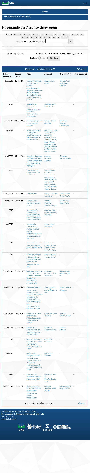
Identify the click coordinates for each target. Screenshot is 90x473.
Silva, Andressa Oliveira (49, 135)
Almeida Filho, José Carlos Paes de (65, 83)
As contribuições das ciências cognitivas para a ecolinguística (34, 245)
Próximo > (81, 69)
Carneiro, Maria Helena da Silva (50, 179)
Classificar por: (12, 54)
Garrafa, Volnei (49, 257)
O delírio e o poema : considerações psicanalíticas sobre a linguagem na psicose (34, 318)
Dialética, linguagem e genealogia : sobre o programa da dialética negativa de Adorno (34, 344)
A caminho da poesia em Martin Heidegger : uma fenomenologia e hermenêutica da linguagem (34, 161)
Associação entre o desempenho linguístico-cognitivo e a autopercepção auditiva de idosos (34, 135)
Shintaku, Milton (50, 210)
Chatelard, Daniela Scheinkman (64, 123)
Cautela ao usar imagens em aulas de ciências (33, 172)
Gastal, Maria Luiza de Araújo (49, 184)
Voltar (45, 12)
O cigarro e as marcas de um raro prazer (34, 203)
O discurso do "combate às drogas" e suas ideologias (34, 376)
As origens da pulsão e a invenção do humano (34, 123)
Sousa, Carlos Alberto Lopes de (65, 273)
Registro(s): (34, 58)
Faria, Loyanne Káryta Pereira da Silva (50, 290)
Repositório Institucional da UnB (17, 16)
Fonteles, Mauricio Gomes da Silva (50, 388)
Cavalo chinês (32, 194)
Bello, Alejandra (50, 255)
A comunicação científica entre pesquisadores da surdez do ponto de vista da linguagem (34, 215)
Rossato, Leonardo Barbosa (47, 158)
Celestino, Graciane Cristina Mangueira (50, 273)
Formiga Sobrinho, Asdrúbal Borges (50, 203)
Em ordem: (43, 54)
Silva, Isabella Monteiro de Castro (50, 146)
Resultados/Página (69, 54)
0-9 (15, 35)
